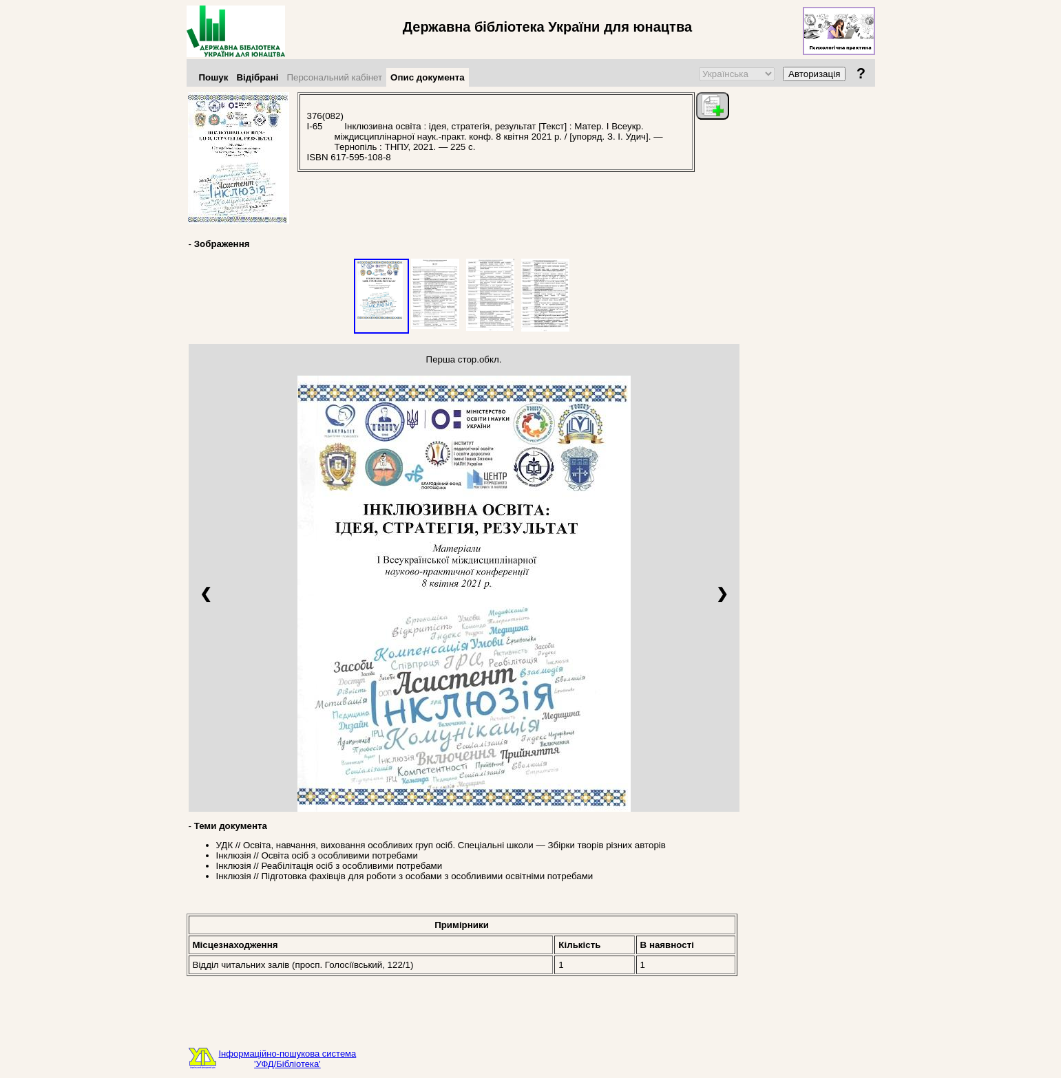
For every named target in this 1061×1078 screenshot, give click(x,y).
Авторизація (814, 74)
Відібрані (257, 77)
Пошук (214, 77)
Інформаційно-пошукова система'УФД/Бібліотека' (288, 1058)
